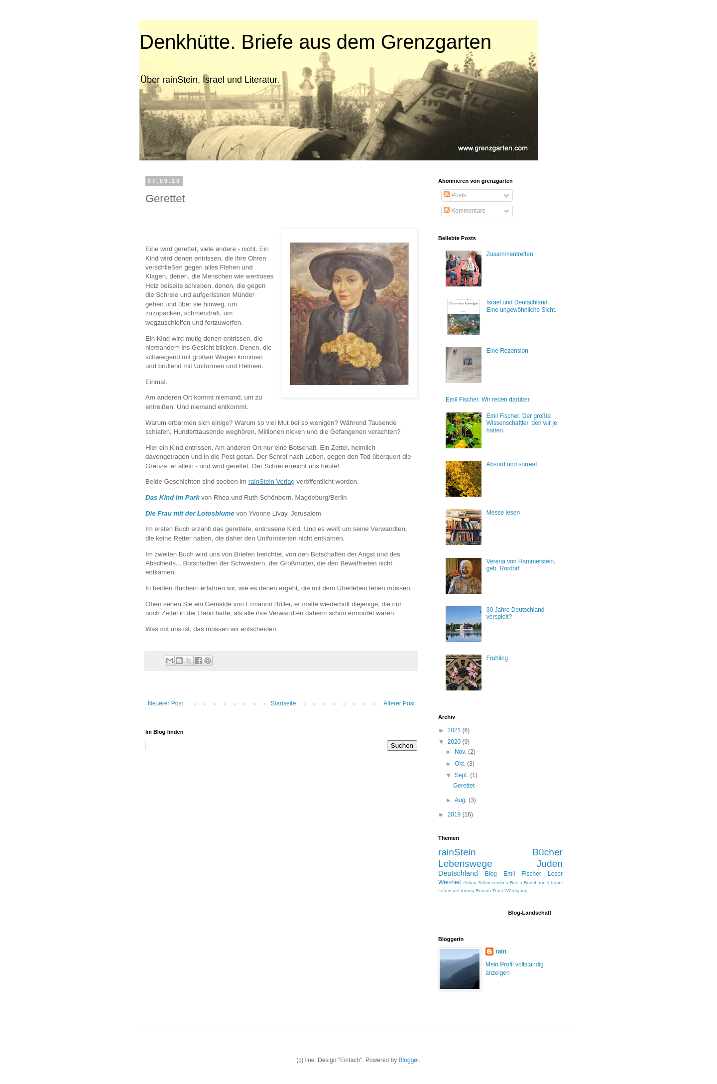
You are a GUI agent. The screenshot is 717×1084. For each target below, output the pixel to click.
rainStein (457, 852)
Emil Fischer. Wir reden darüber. (488, 399)
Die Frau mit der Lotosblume (190, 513)
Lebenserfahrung (456, 890)
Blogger (409, 1060)
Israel (557, 882)
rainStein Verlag (271, 481)
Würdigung (515, 890)
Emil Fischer (522, 873)
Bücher (547, 852)
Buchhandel (536, 882)
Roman (483, 890)
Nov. (461, 751)
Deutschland (458, 873)
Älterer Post (399, 703)
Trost (497, 890)
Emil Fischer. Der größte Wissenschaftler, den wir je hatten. (521, 423)
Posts (455, 195)
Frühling (497, 658)
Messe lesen (503, 512)
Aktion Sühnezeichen (485, 882)
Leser (555, 873)
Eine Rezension (507, 350)
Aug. (462, 800)
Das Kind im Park (172, 497)
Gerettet (464, 785)
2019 (455, 814)
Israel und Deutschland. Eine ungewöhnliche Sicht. (521, 306)
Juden (550, 863)
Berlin (516, 882)
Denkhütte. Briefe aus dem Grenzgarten (315, 42)
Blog (491, 873)
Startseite (283, 703)
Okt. (461, 763)
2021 (455, 730)
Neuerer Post (165, 703)
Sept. (462, 775)
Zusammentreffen (509, 254)
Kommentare (464, 210)
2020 (455, 741)
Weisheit (449, 882)
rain (500, 951)
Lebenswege (465, 863)
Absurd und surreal (511, 464)
